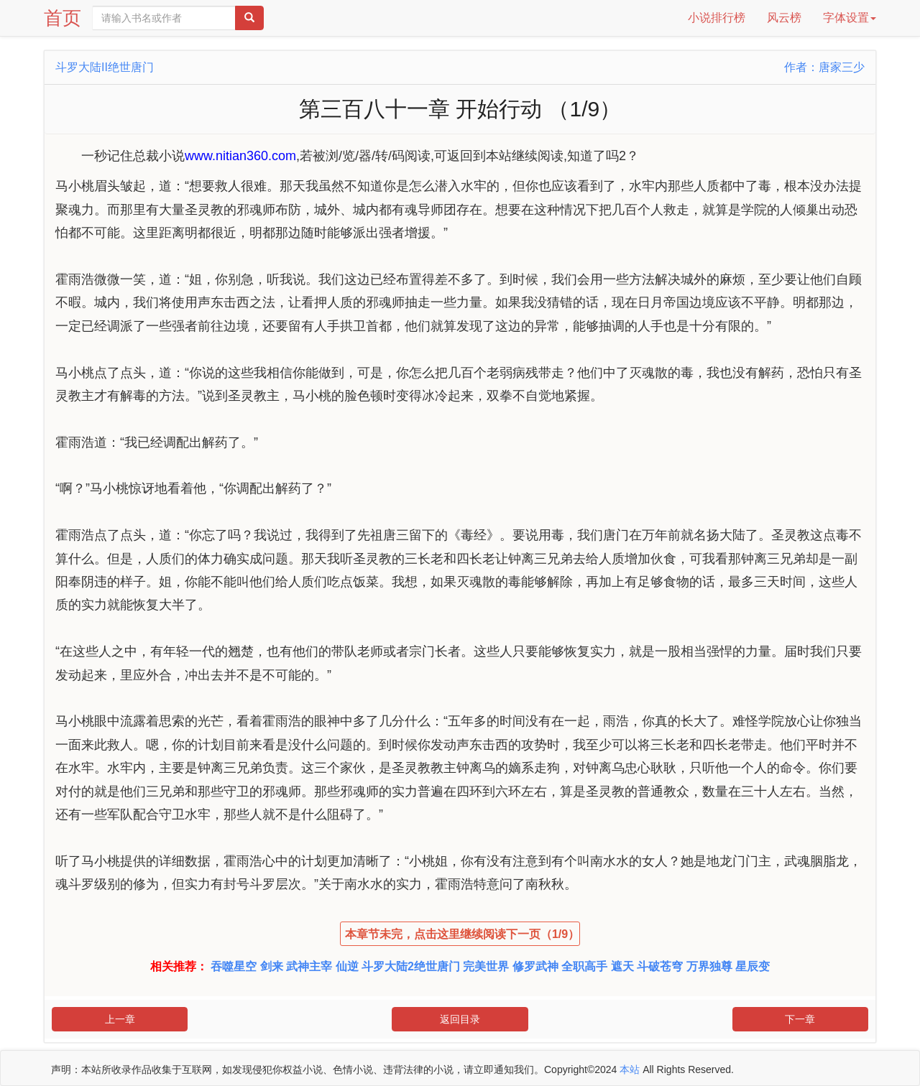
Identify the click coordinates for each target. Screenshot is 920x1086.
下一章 (800, 1019)
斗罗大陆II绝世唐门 (104, 67)
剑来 (271, 966)
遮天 (622, 966)
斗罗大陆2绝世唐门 (411, 966)
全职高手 (584, 966)
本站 (630, 1069)
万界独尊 (709, 966)
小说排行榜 (716, 17)
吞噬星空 (234, 966)
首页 (62, 18)
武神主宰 (309, 966)
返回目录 (460, 1019)
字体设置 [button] (849, 17)
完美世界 (486, 966)
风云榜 (784, 17)
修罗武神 (535, 966)
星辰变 (752, 966)
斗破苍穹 (660, 966)
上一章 (120, 1019)
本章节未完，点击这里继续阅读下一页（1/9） (462, 934)
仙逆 (347, 966)
